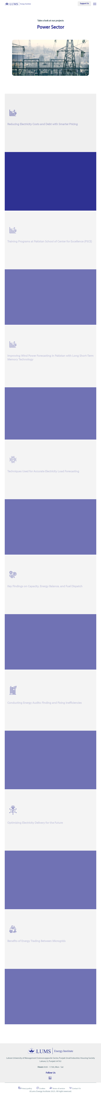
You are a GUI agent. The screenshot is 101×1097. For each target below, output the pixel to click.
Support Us (84, 4)
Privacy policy (25, 1088)
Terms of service (57, 1088)
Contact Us (75, 1088)
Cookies (40, 1088)
